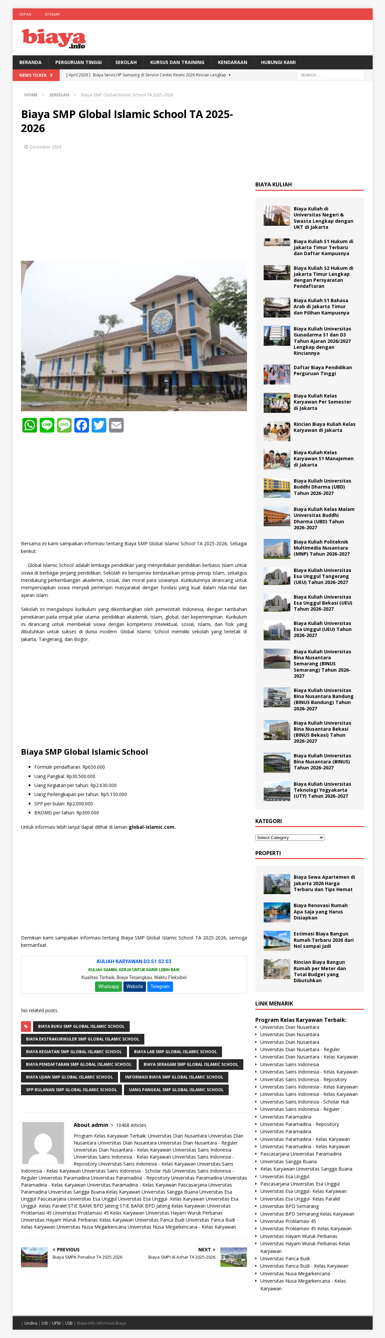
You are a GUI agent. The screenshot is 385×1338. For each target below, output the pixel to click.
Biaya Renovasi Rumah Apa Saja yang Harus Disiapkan (321, 911)
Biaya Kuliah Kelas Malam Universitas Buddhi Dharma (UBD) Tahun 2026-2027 (324, 518)
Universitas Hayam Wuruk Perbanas (184, 1213)
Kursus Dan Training (177, 62)
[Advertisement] (134, 205)
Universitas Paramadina (64, 1178)
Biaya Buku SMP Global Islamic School (81, 1026)
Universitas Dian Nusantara (177, 1136)
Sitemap (52, 14)
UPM (56, 1323)
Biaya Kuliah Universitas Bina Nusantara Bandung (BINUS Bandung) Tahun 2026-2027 (324, 699)
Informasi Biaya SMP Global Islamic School (174, 1077)
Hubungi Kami (278, 62)
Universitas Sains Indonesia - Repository (303, 1079)
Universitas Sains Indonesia (202, 1150)
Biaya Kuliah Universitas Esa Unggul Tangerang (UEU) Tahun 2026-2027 (322, 576)
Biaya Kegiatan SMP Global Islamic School (74, 1052)
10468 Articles (131, 1125)
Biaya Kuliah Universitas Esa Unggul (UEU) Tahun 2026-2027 (323, 629)
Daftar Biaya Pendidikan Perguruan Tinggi (323, 370)
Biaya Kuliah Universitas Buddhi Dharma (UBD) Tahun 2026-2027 (322, 487)
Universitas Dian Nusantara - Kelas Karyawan (122, 1150)
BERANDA (30, 62)
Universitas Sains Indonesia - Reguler (300, 1109)
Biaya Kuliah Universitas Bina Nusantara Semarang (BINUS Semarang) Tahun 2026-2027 (322, 663)
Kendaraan (232, 62)
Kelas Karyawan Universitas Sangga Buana (152, 1192)
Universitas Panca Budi (159, 1220)
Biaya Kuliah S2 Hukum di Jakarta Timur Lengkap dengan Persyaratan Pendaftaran (323, 277)
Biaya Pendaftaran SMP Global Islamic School (79, 1064)
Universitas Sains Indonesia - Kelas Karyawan (122, 1157)
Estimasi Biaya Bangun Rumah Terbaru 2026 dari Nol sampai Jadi (324, 939)
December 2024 (45, 147)
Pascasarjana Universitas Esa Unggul (77, 1199)
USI (45, 1323)
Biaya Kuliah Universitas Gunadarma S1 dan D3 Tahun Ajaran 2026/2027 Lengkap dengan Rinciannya (322, 340)
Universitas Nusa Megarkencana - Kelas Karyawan (182, 1227)
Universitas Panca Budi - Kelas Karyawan (304, 1266)
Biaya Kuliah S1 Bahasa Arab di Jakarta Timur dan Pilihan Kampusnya (321, 306)
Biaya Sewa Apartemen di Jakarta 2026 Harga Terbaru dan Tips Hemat (324, 883)
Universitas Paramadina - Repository (130, 1178)
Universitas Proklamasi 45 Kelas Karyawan (98, 1213)
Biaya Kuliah (273, 184)
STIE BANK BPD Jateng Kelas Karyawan (163, 1206)
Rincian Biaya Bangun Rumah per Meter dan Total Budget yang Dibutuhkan (320, 971)
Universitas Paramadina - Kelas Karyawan (132, 1185)
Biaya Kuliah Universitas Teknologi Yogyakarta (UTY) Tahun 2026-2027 (322, 790)
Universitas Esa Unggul (284, 1176)
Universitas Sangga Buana (76, 1192)
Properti (268, 853)
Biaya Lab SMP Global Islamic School (175, 1052)
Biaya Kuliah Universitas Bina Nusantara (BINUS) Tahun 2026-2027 (322, 761)
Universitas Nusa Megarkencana (91, 1227)
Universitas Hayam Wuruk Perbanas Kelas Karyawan (77, 1220)
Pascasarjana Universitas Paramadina (301, 1154)
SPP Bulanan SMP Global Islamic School (71, 1090)
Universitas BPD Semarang (289, 1206)
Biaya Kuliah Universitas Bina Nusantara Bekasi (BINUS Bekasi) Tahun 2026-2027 (322, 732)
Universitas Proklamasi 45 (288, 1221)
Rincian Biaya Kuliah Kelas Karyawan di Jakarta (325, 427)
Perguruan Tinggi (78, 62)
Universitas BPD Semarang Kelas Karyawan (307, 1214)
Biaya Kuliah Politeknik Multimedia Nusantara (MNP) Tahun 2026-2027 (322, 548)
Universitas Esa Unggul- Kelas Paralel (300, 1199)
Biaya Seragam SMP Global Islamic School (191, 1064)
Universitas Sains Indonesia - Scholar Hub (126, 1171)
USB (69, 1323)
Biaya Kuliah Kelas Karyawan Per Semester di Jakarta (322, 402)
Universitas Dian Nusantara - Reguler (198, 1143)
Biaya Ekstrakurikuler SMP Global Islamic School (82, 1039)
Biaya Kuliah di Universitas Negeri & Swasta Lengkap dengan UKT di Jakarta (323, 217)
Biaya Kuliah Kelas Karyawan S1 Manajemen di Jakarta (324, 458)
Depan (25, 14)
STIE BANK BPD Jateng (93, 1206)
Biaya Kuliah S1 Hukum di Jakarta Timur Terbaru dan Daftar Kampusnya (323, 247)
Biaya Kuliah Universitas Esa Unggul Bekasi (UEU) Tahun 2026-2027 (323, 603)
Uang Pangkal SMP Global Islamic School (176, 1090)
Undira (30, 1323)
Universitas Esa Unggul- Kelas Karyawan (161, 1199)
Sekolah (126, 62)
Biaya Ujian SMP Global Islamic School (69, 1077)
